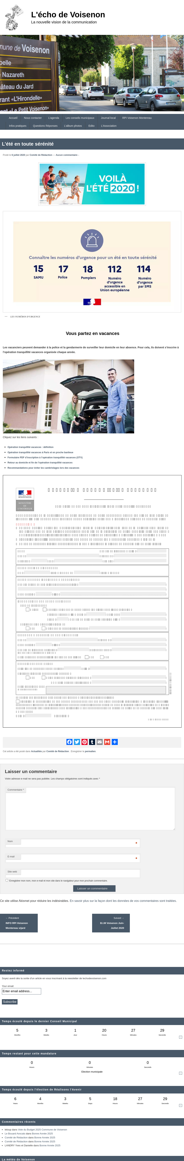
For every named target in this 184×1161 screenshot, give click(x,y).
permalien (90, 751)
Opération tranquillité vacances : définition (30, 447)
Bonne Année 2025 (42, 1133)
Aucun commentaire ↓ (67, 155)
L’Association (109, 125)
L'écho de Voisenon (68, 14)
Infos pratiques (17, 125)
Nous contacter (33, 117)
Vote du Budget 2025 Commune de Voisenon (42, 1129)
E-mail (11, 856)
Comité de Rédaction (41, 155)
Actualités (36, 751)
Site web (12, 871)
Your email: (8, 986)
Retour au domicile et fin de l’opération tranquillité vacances (40, 462)
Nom (10, 841)
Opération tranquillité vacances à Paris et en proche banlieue (40, 452)
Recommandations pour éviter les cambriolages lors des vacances (43, 468)
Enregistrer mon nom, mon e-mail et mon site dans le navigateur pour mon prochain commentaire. (58, 880)
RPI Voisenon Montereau (137, 117)
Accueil (13, 117)
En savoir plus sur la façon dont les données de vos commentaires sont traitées (123, 900)
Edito (92, 125)
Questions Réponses (45, 125)
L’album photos (73, 125)
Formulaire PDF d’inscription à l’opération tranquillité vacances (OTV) (45, 457)
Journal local (108, 117)
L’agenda (53, 117)
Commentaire (16, 789)
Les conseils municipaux (80, 117)
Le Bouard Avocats (15, 1133)
